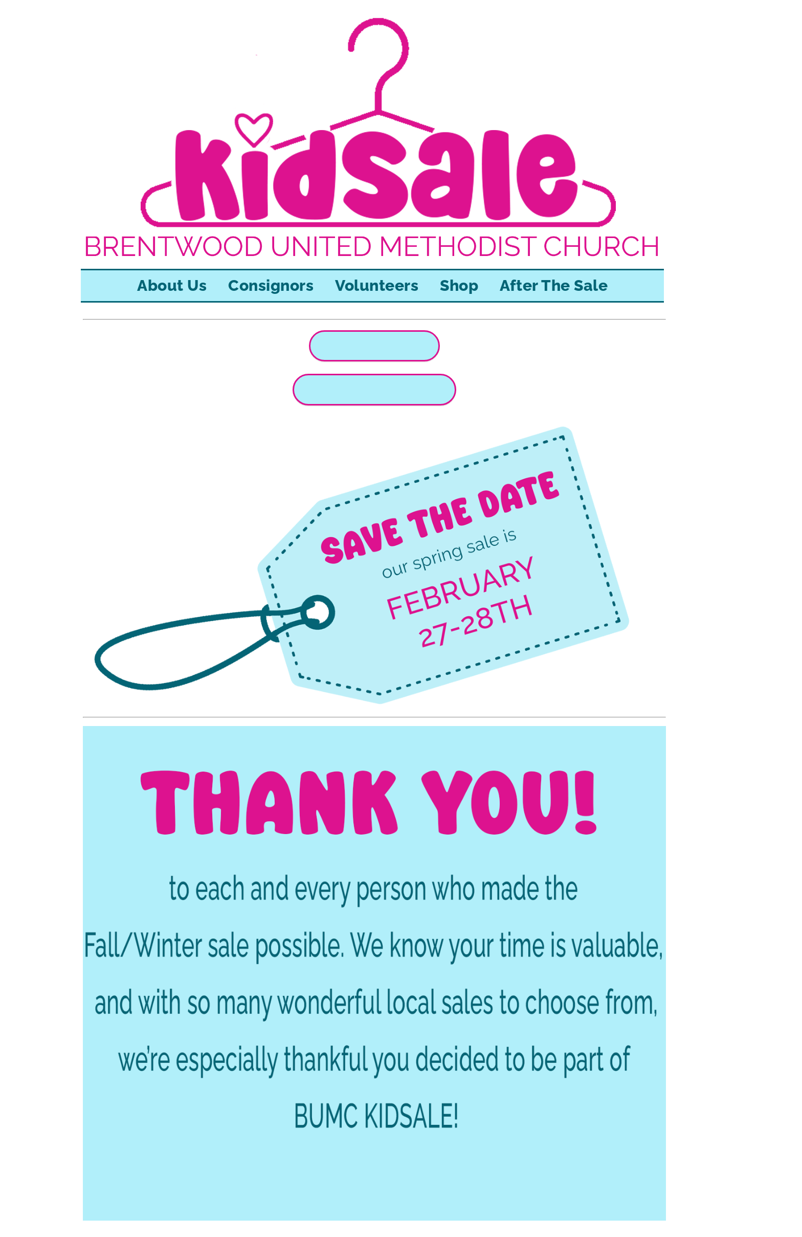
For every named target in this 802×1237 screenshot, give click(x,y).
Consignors (271, 285)
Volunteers (376, 285)
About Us (172, 285)
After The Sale (554, 285)
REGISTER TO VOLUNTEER (374, 389)
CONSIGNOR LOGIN (374, 345)
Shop (459, 285)
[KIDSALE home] (372, 262)
